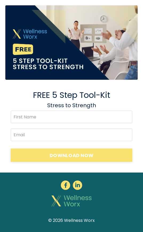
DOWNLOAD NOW (71, 155)
